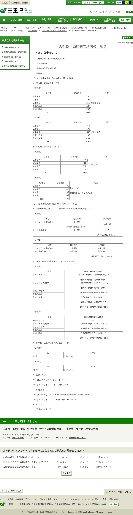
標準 (119, 2)
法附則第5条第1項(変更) (14, 66)
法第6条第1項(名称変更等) (15, 52)
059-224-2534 (18, 437)
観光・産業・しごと (34, 28)
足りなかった (104, 457)
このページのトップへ (120, 492)
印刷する (127, 37)
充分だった (64, 457)
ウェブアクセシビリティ (73, 499)
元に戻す (87, 2)
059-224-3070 (78, 504)
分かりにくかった (105, 462)
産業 (48, 28)
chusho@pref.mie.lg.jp (78, 437)
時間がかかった (105, 467)
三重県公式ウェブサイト (16, 10)
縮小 (95, 2)
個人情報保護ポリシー (49, 499)
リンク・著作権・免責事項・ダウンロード (18, 499)
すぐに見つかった (66, 467)
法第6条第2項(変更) (99, 28)
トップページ (16, 28)
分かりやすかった (66, 462)
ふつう (85, 457)
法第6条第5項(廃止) (12, 61)
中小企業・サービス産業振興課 (54, 31)
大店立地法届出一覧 (79, 28)
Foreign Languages (19, 3)
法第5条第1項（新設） (13, 47)
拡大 (101, 2)
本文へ (5, 3)
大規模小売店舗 (60, 28)
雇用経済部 (32, 31)
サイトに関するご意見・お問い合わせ (103, 499)
